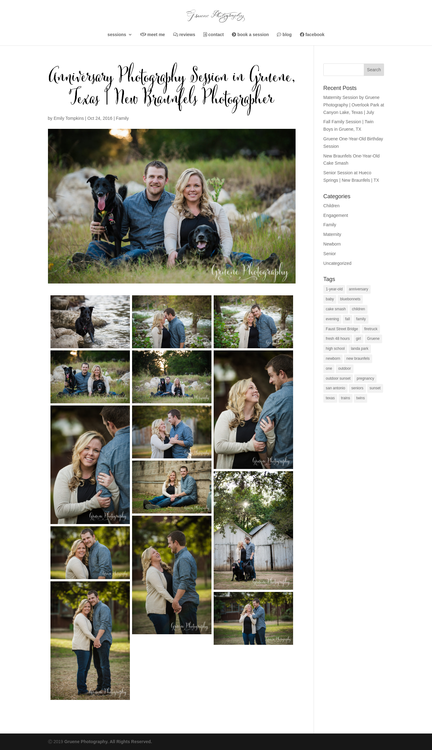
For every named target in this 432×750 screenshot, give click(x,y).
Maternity (332, 234)
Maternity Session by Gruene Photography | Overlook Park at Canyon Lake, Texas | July (353, 105)
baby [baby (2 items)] (330, 299)
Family (122, 118)
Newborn (332, 243)
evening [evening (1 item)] (332, 319)
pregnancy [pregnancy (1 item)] (365, 378)
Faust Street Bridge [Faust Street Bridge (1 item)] (342, 329)
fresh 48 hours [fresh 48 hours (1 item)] (338, 338)
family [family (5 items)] (361, 319)
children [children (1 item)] (358, 309)
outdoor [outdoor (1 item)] (344, 368)
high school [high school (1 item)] (335, 348)
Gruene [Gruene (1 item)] (373, 338)
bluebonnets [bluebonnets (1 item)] (350, 299)
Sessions (116, 34)
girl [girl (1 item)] (358, 338)
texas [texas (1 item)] (330, 398)
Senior (329, 253)
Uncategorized (337, 263)
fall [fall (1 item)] (347, 319)
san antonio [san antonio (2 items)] (335, 388)
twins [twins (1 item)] (360, 398)
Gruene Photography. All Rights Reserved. (108, 741)
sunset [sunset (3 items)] (375, 388)
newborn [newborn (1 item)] (333, 358)
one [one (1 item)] (329, 368)
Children (331, 205)
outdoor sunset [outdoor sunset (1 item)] (338, 378)
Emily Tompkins (69, 118)
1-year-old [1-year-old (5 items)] (334, 289)
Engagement (335, 215)
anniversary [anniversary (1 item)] (358, 289)
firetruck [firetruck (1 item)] (370, 329)
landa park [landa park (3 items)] (359, 348)
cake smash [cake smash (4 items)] (336, 309)
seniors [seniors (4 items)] (357, 388)
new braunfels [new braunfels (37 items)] (358, 358)
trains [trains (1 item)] (345, 398)
